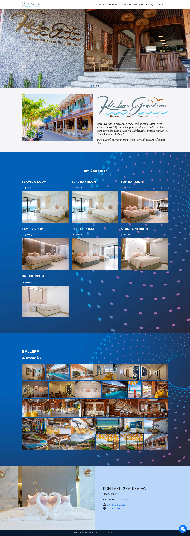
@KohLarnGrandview (116, 505)
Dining (137, 4)
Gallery (149, 4)
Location (161, 4)
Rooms (125, 4)
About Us (113, 4)
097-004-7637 (113, 508)
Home (102, 4)
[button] (4, 49)
